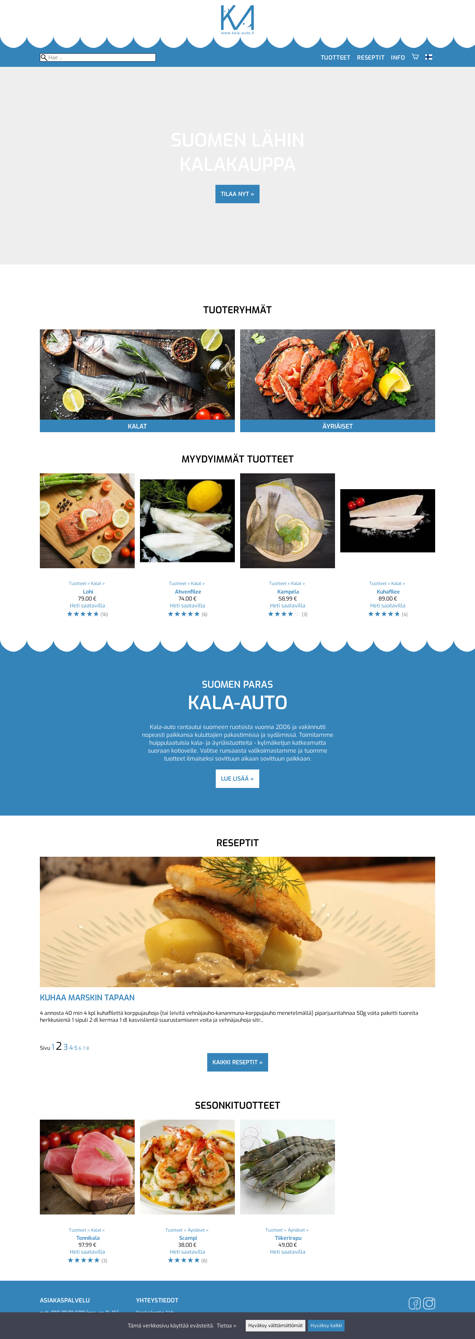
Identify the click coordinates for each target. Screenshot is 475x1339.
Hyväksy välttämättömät (275, 1326)
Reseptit (370, 58)
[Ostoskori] (415, 58)
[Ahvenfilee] (187, 548)
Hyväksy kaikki (326, 1326)
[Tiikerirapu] (287, 1195)
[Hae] (98, 57)
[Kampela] (287, 548)
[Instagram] (429, 1304)
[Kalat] (137, 418)
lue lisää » (237, 779)
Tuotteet (335, 58)
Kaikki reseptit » (237, 1062)
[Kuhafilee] (387, 548)
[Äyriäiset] (337, 418)
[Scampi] (187, 1195)
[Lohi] (87, 548)
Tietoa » (227, 1325)
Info (398, 58)
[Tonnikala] (87, 1195)
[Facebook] (415, 1304)
